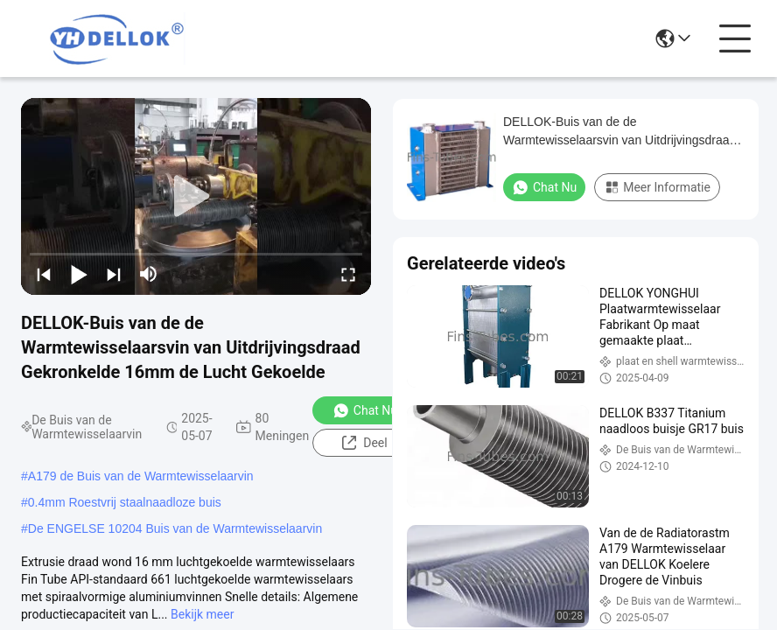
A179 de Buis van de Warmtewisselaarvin (141, 476)
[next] (113, 274)
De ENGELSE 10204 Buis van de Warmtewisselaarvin (175, 529)
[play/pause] (78, 274)
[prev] (43, 274)
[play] (196, 197)
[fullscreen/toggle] (348, 274)
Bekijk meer (202, 614)
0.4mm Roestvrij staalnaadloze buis (124, 502)
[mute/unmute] (148, 274)
